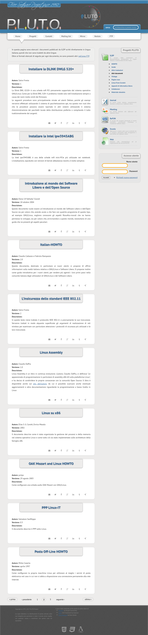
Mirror (82, 36)
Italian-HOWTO (51, 244)
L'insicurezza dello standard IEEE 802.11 (51, 298)
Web (112, 139)
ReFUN (113, 118)
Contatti (48, 36)
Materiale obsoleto (118, 92)
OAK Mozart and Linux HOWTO (51, 463)
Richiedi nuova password (126, 177)
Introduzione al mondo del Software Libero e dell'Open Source (51, 185)
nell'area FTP (83, 56)
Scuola (113, 129)
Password (133, 171)
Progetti (32, 36)
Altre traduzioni (117, 70)
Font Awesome (63, 615)
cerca (108, 27)
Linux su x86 (51, 413)
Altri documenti (117, 73)
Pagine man (115, 80)
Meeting (113, 109)
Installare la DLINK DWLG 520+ (51, 69)
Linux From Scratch (118, 83)
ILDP (112, 55)
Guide (113, 67)
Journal (113, 100)
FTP (111, 36)
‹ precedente (27, 599)
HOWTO (114, 64)
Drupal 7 (61, 610)
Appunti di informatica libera (121, 86)
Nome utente (131, 161)
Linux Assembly (51, 352)
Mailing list (66, 36)
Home (17, 36)
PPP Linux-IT (51, 507)
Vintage (114, 76)
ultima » (88, 599)
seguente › (60, 599)
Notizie (98, 36)
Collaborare (115, 89)
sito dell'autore (40, 383)
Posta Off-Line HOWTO (51, 551)
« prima (12, 599)
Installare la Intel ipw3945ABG (51, 136)
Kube (60, 613)
